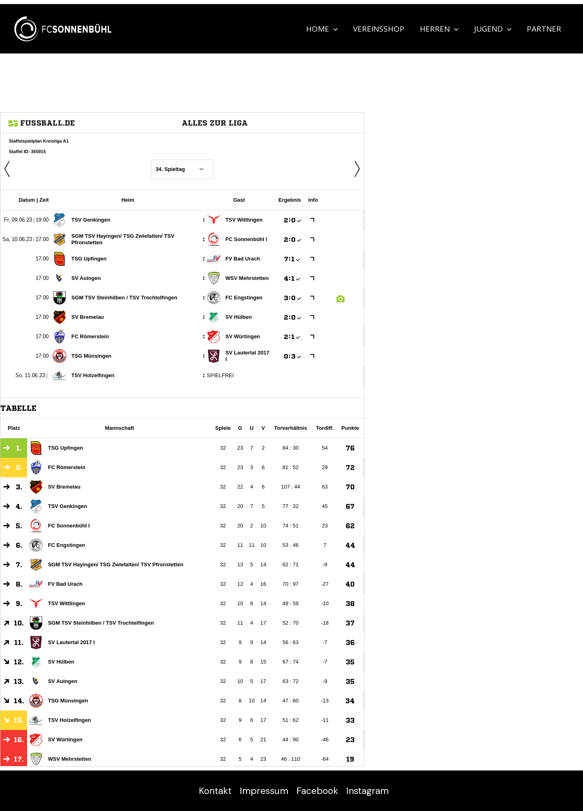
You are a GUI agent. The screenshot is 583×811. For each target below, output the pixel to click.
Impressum (264, 791)
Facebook (317, 791)
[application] (333, 28)
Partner (544, 28)
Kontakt (215, 791)
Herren (439, 28)
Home (322, 28)
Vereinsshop (378, 28)
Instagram (367, 791)
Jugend (492, 28)
